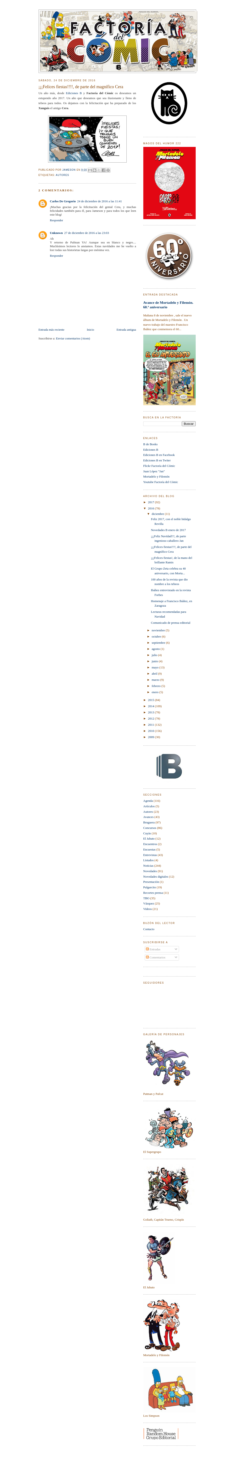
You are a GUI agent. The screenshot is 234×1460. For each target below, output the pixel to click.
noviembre (159, 630)
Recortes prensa (153, 892)
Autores (62, 175)
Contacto (148, 929)
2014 (151, 706)
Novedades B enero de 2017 (168, 530)
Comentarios (155, 957)
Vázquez (148, 903)
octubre (157, 636)
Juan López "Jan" (154, 471)
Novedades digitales (155, 876)
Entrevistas (150, 855)
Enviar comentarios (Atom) (73, 338)
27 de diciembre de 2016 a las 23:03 (86, 233)
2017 (151, 502)
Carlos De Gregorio (63, 201)
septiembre (159, 642)
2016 (151, 508)
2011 (151, 724)
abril (155, 673)
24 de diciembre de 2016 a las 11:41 (99, 201)
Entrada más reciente (52, 329)
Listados (148, 860)
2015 (151, 700)
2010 (151, 731)
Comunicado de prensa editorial (170, 622)
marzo (156, 680)
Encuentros (150, 844)
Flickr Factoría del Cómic (159, 466)
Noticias (148, 865)
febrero (156, 686)
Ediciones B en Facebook (159, 455)
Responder (56, 220)
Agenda (148, 801)
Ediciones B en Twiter (157, 460)
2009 (151, 737)
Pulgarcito (149, 887)
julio (155, 655)
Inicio (90, 329)
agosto (156, 649)
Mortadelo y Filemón (156, 476)
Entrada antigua (126, 329)
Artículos (149, 806)
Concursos (149, 828)
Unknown (56, 233)
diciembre (158, 514)
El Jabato (149, 838)
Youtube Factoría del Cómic (160, 482)
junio (155, 661)
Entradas (153, 949)
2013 (151, 712)
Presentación (151, 882)
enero (155, 692)
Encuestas (149, 849)
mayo (155, 667)
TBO (146, 898)
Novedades (150, 871)
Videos (147, 909)
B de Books (150, 444)
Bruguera (149, 822)
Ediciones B (74, 93)
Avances (148, 817)
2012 (151, 718)
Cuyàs (147, 833)
